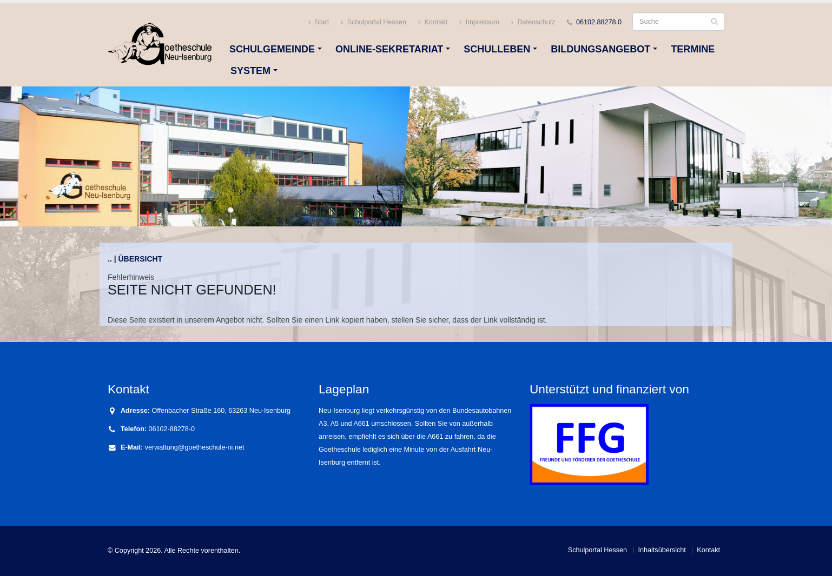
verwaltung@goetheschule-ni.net (195, 447)
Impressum (479, 22)
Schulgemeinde (272, 49)
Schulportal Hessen (373, 22)
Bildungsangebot (600, 49)
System (250, 70)
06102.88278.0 (599, 22)
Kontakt (432, 22)
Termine (693, 49)
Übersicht (140, 258)
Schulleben (497, 49)
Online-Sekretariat (389, 49)
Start (318, 22)
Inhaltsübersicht (662, 550)
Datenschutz (533, 22)
